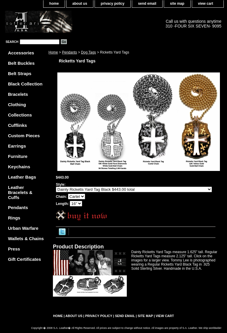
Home (53, 52)
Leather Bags (22, 177)
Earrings (17, 145)
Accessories (21, 52)
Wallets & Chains (26, 238)
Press (14, 248)
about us (79, 3)
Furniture (17, 156)
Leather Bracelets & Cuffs (20, 192)
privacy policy (112, 3)
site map (177, 3)
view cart (205, 3)
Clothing (17, 104)
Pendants (69, 52)
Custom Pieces (24, 135)
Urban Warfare (23, 228)
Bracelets (18, 94)
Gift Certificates (24, 259)
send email (147, 3)
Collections (20, 114)
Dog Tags (88, 52)
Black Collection (25, 83)
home (54, 3)
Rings (14, 217)
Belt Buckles (21, 63)
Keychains (19, 166)
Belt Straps (19, 73)
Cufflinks (17, 125)
